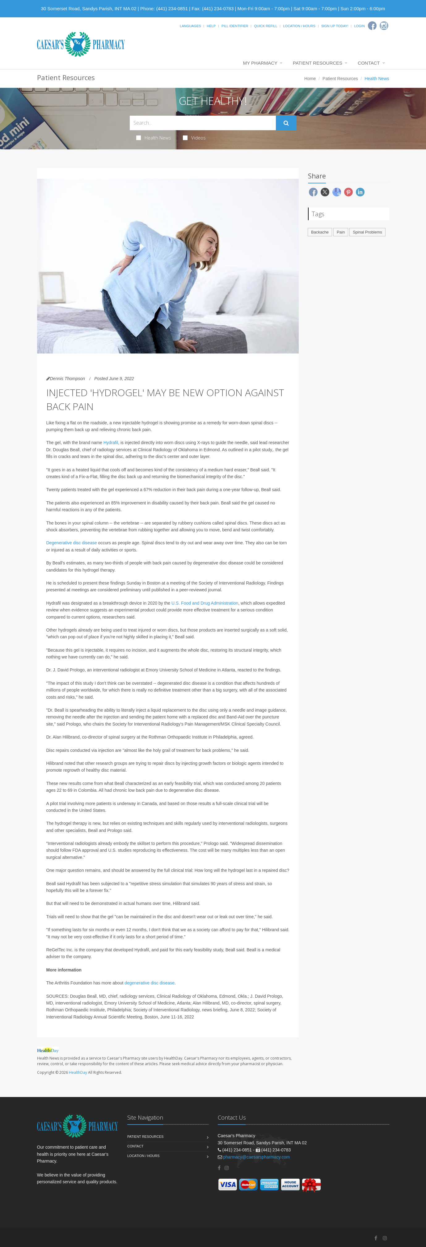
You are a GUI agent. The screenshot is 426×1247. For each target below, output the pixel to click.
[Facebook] (372, 25)
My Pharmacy (260, 63)
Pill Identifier (234, 26)
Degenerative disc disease (71, 542)
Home (310, 78)
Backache (320, 232)
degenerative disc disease (149, 982)
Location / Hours (299, 26)
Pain (341, 232)
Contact (369, 63)
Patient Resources (317, 63)
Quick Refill (265, 26)
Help (211, 26)
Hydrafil (110, 442)
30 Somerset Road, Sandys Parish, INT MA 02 (89, 8)
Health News (153, 138)
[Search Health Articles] (203, 123)
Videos (194, 138)
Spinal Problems (367, 232)
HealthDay (78, 1072)
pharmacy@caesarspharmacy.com (256, 1157)
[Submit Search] (286, 123)
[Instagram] (384, 25)
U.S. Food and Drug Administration (204, 603)
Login (359, 26)
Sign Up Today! (334, 26)
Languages (190, 26)
